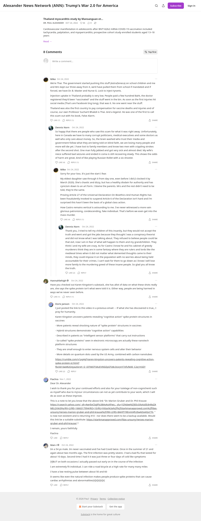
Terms (103, 498)
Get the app (115, 506)
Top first (150, 52)
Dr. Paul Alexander (53, 23)
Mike (53, 79)
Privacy (94, 498)
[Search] (156, 6)
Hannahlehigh (58, 280)
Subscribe (175, 5)
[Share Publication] (163, 6)
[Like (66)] (82, 23)
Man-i (53, 445)
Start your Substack (90, 506)
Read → (47, 41)
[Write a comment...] (104, 65)
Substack (85, 514)
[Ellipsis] (156, 78)
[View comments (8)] (89, 23)
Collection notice (116, 498)
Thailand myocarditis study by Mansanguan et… (73, 19)
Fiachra (54, 379)
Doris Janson (62, 303)
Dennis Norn (62, 127)
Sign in (191, 5)
